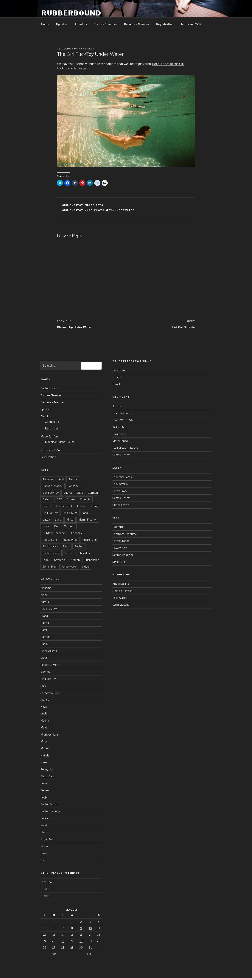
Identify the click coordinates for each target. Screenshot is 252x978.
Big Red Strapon (53, 486)
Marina (45, 720)
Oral (56, 526)
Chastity (85, 499)
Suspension (92, 559)
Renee (45, 790)
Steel (46, 559)
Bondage (73, 486)
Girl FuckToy (72, 205)
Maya (44, 727)
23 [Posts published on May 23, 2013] (81, 941)
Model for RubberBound (59, 441)
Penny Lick (47, 769)
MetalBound (120, 441)
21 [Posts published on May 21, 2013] (63, 941)
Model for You (49, 436)
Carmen (93, 492)
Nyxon (44, 762)
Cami (44, 629)
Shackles (84, 553)
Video (85, 566)
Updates (62, 24)
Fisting (94, 506)
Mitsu (70, 519)
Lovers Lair (119, 434)
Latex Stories (121, 540)
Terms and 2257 (191, 24)
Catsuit (47, 499)
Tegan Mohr (50, 566)
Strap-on (59, 559)
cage (80, 492)
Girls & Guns (70, 512)
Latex (46, 519)
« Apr (53, 953)
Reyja (66, 546)
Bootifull (117, 526)
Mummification (87, 519)
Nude (89, 210)
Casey (44, 643)
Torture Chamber (105, 24)
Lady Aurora (119, 597)
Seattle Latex (121, 455)
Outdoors (76, 533)
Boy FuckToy (51, 492)
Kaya (44, 706)
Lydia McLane (121, 604)
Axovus (117, 406)
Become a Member (136, 24)
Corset (47, 506)
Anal (61, 479)
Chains (71, 499)
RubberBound (71, 13)
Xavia (44, 853)
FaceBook (47, 882)
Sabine (45, 818)
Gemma (45, 671)
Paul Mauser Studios (125, 448)
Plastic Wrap (69, 539)
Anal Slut (87, 48)
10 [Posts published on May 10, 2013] (90, 928)
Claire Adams (49, 650)
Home (45, 24)
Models (45, 748)
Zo (42, 860)
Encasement (64, 506)
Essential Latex (122, 413)
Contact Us (52, 421)
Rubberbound (49, 388)
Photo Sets (94, 205)
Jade (85, 512)
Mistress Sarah (50, 734)
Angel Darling (120, 583)
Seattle (69, 553)
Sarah (44, 825)
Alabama (48, 479)
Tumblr (45, 896)
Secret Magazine (123, 554)
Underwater (125, 210)
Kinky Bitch (119, 427)
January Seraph (50, 692)
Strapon (75, 559)
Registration (164, 24)
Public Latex (50, 546)
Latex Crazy (119, 491)
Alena (44, 595)
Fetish (81, 506)
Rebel (44, 783)
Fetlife (45, 889)
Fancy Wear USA (122, 420)
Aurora (73, 479)
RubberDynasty (50, 811)
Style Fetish (119, 561)
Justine (45, 699)
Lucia (58, 519)
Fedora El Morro (50, 664)
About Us (81, 24)
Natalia (45, 755)
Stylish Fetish (120, 505)
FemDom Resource (124, 533)
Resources (52, 428)
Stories (45, 832)
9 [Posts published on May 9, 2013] (81, 928)
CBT (59, 499)
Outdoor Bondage (54, 533)
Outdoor (69, 526)
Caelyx (67, 492)
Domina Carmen (122, 590)
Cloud (44, 657)
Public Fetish (90, 539)
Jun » (90, 953)
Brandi (44, 615)
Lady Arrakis (120, 483)
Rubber (78, 546)
